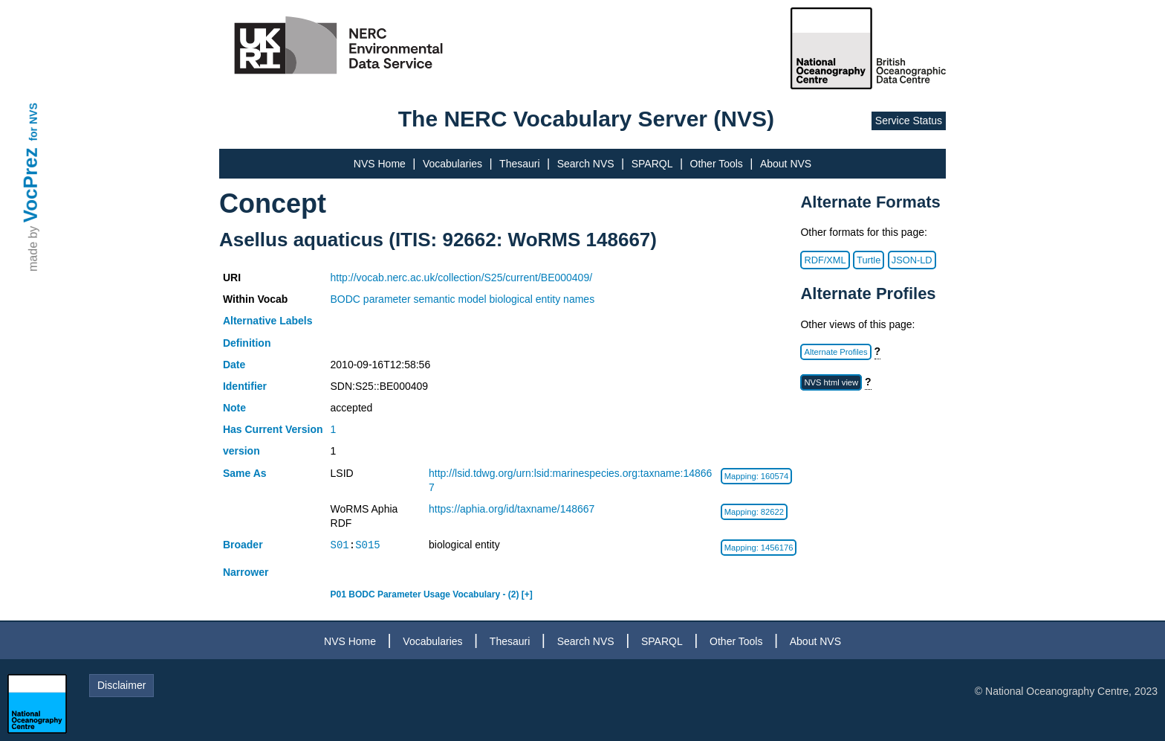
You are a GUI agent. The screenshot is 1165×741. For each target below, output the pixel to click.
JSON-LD (912, 260)
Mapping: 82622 (754, 511)
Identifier (245, 386)
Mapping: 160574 (756, 476)
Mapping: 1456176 (759, 547)
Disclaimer (121, 685)
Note (234, 408)
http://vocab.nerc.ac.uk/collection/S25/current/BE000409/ (462, 277)
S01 (340, 545)
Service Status (908, 120)
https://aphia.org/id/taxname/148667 (511, 509)
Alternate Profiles (835, 351)
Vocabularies (452, 164)
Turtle (868, 260)
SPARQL (652, 164)
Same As (245, 473)
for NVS (33, 122)
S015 (367, 545)
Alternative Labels (268, 321)
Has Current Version (273, 429)
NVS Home (380, 164)
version (241, 451)
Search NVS (585, 164)
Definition (247, 343)
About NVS (785, 164)
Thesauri (519, 164)
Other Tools (716, 164)
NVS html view (831, 382)
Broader (243, 545)
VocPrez (30, 184)
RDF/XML (825, 260)
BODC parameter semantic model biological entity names (463, 299)
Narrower (245, 572)
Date (234, 364)
